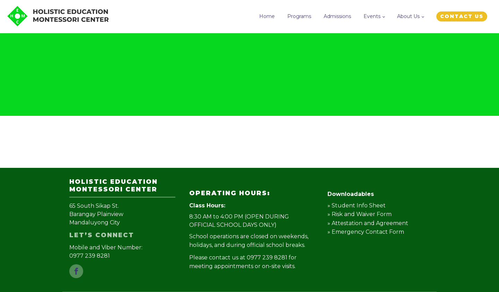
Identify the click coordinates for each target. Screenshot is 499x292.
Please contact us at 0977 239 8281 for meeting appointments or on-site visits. (243, 262)
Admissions (337, 16)
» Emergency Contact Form (365, 232)
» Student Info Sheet (356, 205)
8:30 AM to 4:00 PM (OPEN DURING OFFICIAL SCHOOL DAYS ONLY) (239, 220)
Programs (299, 16)
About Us (408, 16)
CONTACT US (461, 16)
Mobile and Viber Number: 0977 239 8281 (106, 251)
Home (267, 16)
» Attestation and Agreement (367, 223)
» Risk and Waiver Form (359, 214)
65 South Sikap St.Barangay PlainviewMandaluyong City (96, 214)
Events (372, 16)
